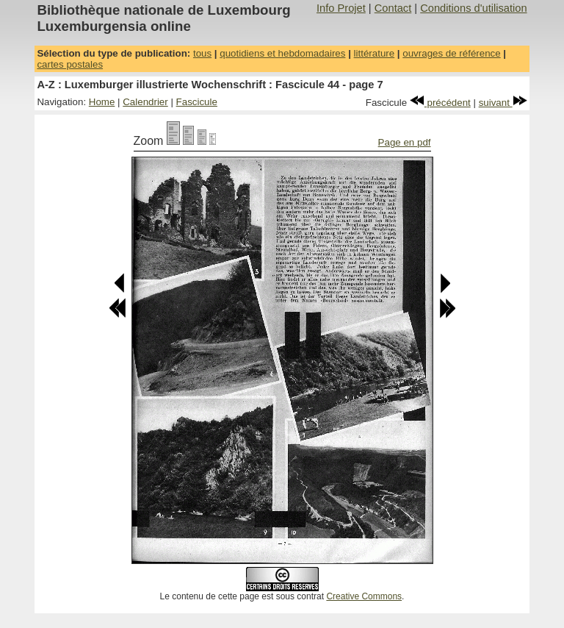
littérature (374, 53)
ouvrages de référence (451, 53)
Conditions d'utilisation (473, 8)
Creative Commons (364, 596)
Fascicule (196, 101)
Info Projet (341, 8)
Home (102, 101)
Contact (393, 8)
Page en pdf (404, 142)
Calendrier (145, 101)
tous (202, 53)
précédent (440, 102)
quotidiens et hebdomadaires (282, 53)
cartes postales (70, 64)
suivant (503, 102)
